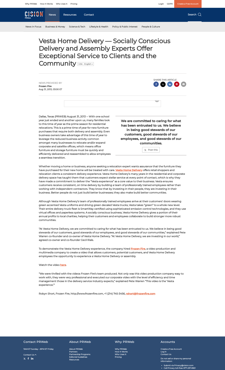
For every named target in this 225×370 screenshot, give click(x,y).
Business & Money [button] (55, 26)
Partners (73, 352)
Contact (89, 14)
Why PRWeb (31, 4)
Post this (151, 166)
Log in (163, 352)
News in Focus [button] (33, 26)
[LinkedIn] (32, 358)
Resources (69, 14)
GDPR (170, 4)
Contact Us (29, 355)
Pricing (73, 4)
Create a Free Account (187, 4)
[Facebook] (28, 358)
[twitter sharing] (163, 85)
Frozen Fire (138, 265)
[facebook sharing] (156, 85)
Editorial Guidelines (78, 357)
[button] (112, 109)
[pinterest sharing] (176, 85)
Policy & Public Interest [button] (125, 26)
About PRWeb (76, 349)
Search (195, 14)
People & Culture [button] (151, 26)
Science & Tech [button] (77, 26)
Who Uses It (61, 4)
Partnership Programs (79, 354)
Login (161, 4)
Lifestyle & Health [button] (98, 26)
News (52, 14)
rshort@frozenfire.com (140, 310)
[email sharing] (183, 85)
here (63, 281)
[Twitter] (24, 358)
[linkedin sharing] (169, 85)
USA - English (85, 64)
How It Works (46, 4)
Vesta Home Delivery (128, 187)
